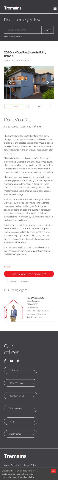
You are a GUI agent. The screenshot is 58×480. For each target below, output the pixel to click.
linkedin (30, 317)
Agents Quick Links (12, 465)
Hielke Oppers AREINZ (35, 298)
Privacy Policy (30, 465)
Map (39, 107)
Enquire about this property (29, 274)
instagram (41, 314)
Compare (11, 281)
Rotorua (13, 370)
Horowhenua (16, 395)
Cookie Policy (28, 477)
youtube (38, 317)
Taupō (12, 421)
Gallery (15, 107)
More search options (13, 36)
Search (47, 30)
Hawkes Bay (16, 383)
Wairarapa (15, 433)
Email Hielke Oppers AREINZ (38, 310)
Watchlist (24, 281)
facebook (31, 314)
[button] (10, 83)
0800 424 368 (32, 307)
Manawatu (15, 408)
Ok (53, 471)
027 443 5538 (32, 304)
